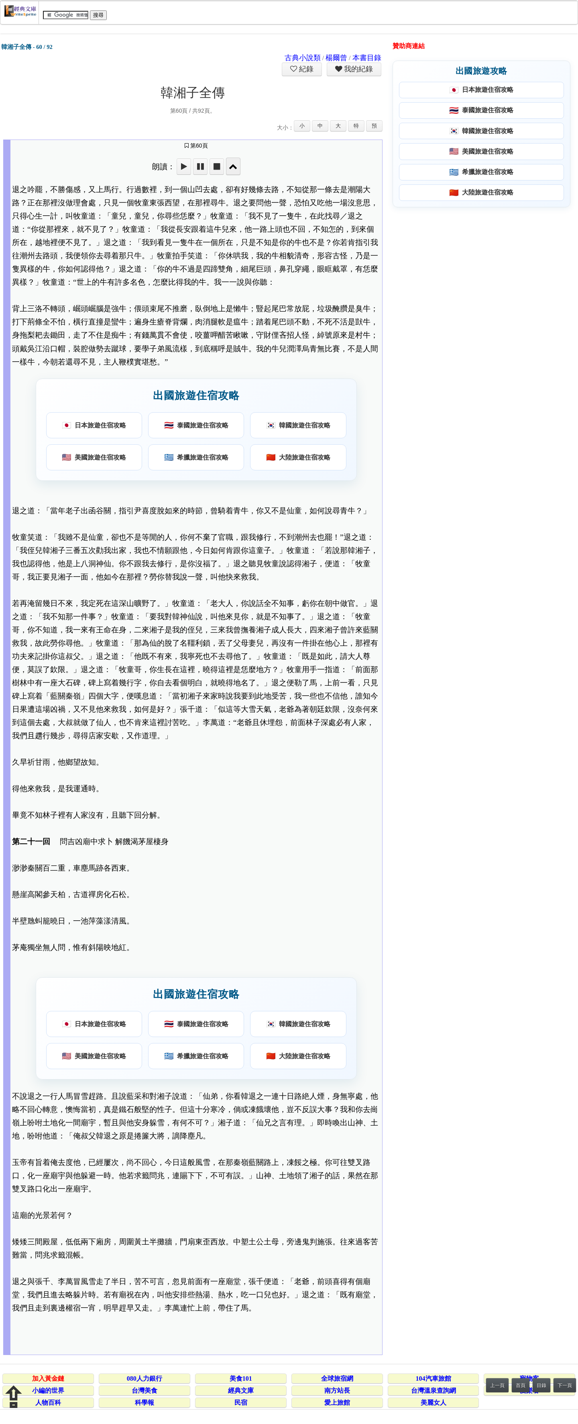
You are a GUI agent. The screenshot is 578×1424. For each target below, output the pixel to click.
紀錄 (305, 69)
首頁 (520, 1385)
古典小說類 (303, 58)
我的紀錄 (357, 69)
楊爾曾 (336, 58)
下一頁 (565, 1385)
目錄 (541, 1385)
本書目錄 (366, 58)
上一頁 (497, 1385)
